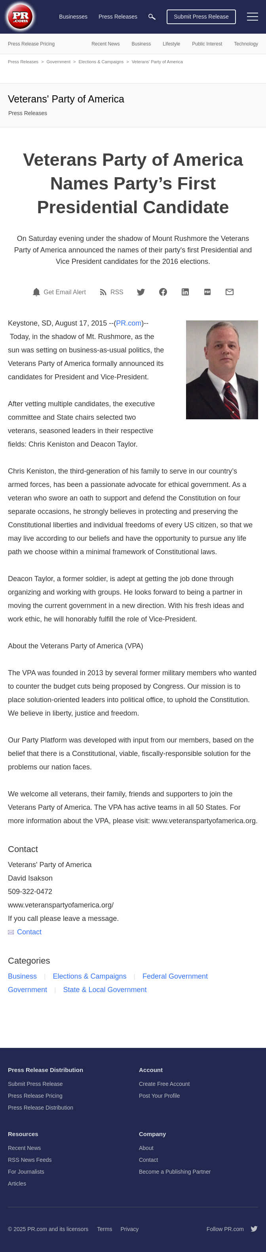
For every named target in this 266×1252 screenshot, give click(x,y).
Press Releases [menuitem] (118, 16)
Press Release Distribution (40, 1107)
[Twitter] (141, 292)
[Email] (229, 292)
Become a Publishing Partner (175, 1172)
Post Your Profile (159, 1096)
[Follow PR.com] (251, 1229)
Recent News (24, 1148)
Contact (25, 932)
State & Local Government (105, 990)
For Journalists (26, 1172)
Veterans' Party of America (157, 61)
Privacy (129, 1229)
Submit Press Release (201, 16)
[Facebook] (163, 292)
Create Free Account (164, 1084)
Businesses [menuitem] (73, 16)
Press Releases (23, 61)
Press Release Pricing (35, 1096)
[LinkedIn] (185, 292)
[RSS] (104, 292)
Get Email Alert (65, 292)
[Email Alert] (38, 292)
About (146, 1148)
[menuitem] (152, 16)
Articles (17, 1183)
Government (58, 61)
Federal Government (175, 976)
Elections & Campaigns (101, 61)
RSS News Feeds (29, 1160)
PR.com (128, 323)
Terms (104, 1229)
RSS (117, 292)
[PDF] (207, 292)
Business (22, 976)
